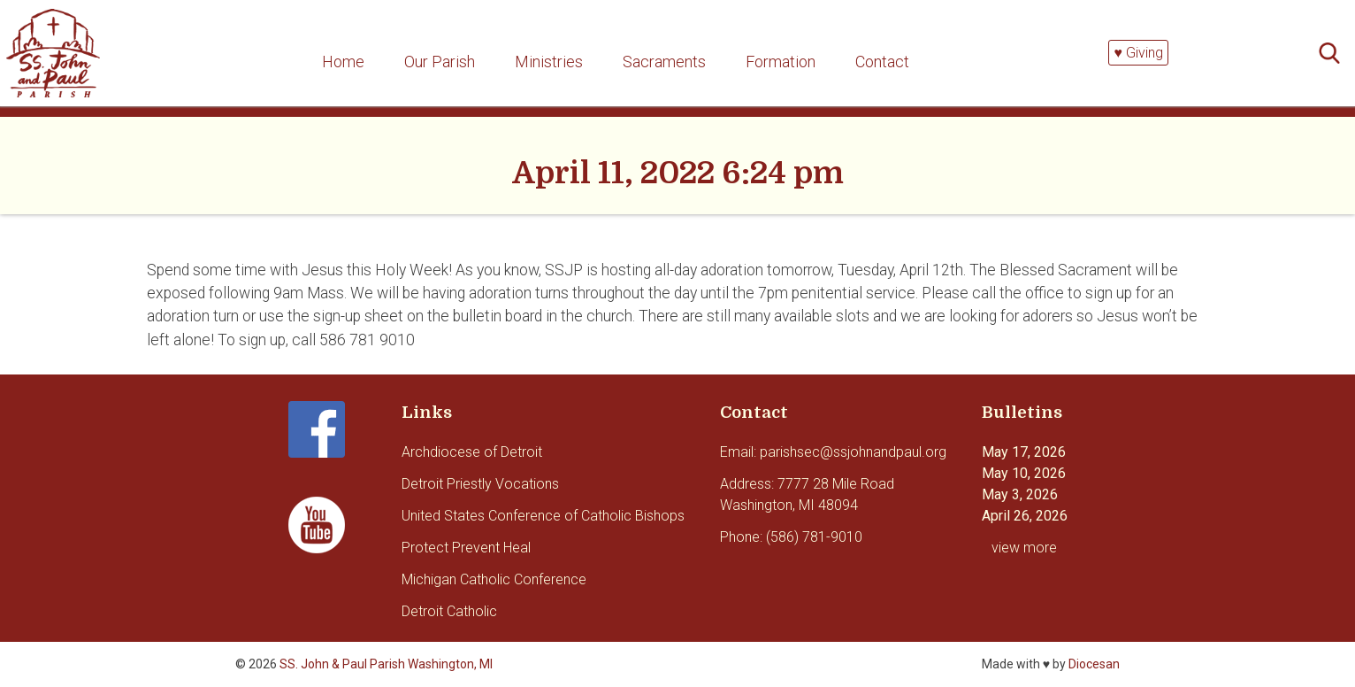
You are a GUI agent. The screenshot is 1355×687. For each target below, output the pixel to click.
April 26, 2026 (1025, 515)
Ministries (549, 61)
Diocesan (1094, 664)
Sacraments (664, 61)
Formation (780, 61)
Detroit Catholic (449, 611)
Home (343, 61)
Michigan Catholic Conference (494, 579)
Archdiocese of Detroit (472, 452)
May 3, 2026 (1020, 494)
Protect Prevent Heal (466, 547)
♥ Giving (1138, 52)
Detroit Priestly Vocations (480, 483)
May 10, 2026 (1024, 473)
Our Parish (439, 61)
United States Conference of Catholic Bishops (543, 515)
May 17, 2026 (1024, 452)
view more (1024, 547)
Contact (882, 61)
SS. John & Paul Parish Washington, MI (386, 664)
